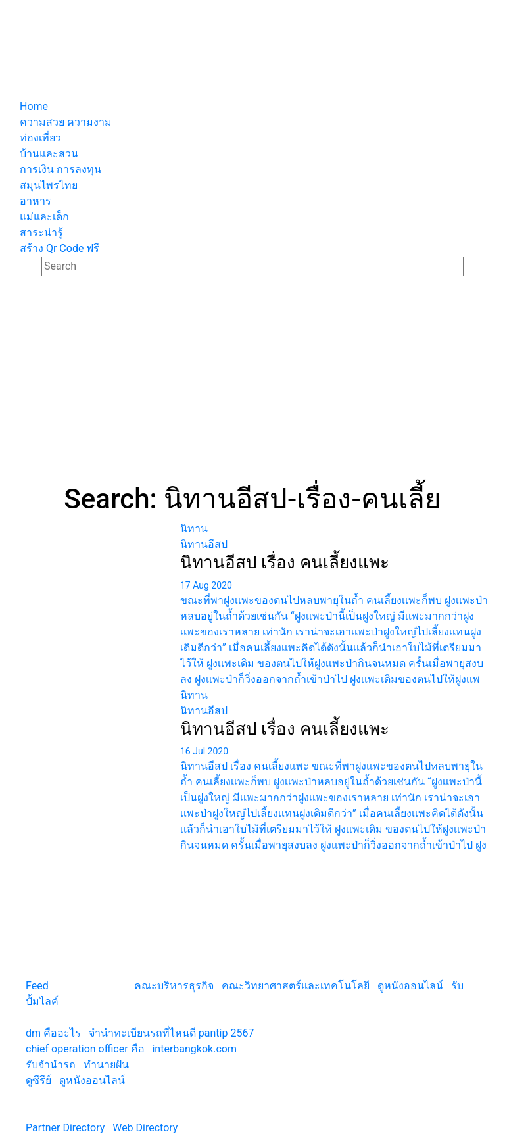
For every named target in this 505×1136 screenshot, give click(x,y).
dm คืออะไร (53, 1033)
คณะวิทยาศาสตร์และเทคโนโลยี (296, 985)
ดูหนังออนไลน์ (410, 985)
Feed (37, 985)
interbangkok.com (194, 1049)
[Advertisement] (252, 384)
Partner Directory (65, 1128)
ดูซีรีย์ (38, 1080)
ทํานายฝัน (106, 1064)
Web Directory (145, 1128)
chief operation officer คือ (85, 1049)
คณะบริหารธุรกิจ (174, 985)
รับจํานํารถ (51, 1064)
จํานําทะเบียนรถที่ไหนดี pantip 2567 (171, 1033)
